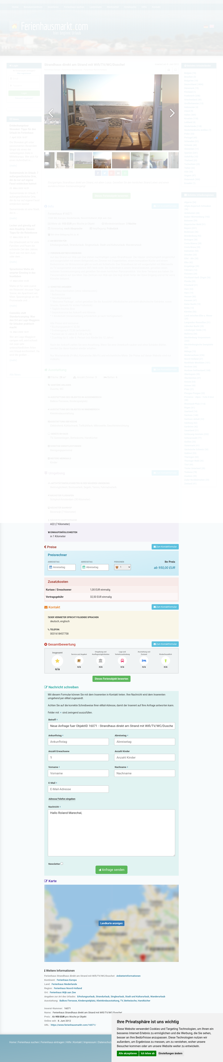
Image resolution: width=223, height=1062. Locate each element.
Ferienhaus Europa (67, 980)
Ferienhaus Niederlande (64, 984)
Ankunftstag (55, 735)
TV (121, 1000)
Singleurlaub (117, 996)
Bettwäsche (130, 1000)
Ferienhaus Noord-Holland (68, 988)
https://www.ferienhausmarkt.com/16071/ (73, 1025)
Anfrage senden (111, 870)
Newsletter (55, 864)
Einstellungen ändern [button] (170, 1053)
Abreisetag (86, 562)
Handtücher (144, 1000)
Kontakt (77, 1042)
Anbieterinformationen (129, 976)
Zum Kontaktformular (165, 546)
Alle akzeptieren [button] (128, 1053)
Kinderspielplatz (86, 1000)
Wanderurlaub (157, 996)
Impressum (90, 1042)
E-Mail (52, 783)
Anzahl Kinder (122, 751)
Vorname (54, 767)
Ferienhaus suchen (28, 1042)
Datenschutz (105, 1042)
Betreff (52, 719)
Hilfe (68, 1042)
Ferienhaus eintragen (52, 1042)
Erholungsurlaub (86, 996)
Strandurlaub (103, 996)
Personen (119, 562)
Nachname (121, 767)
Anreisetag (54, 562)
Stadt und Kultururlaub (137, 996)
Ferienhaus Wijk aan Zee (63, 992)
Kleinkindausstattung (108, 1000)
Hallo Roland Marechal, (111, 832)
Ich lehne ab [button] (148, 1053)
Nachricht (54, 806)
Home (12, 1042)
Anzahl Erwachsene (58, 751)
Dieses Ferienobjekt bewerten (111, 678)
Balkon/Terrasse (68, 1000)
